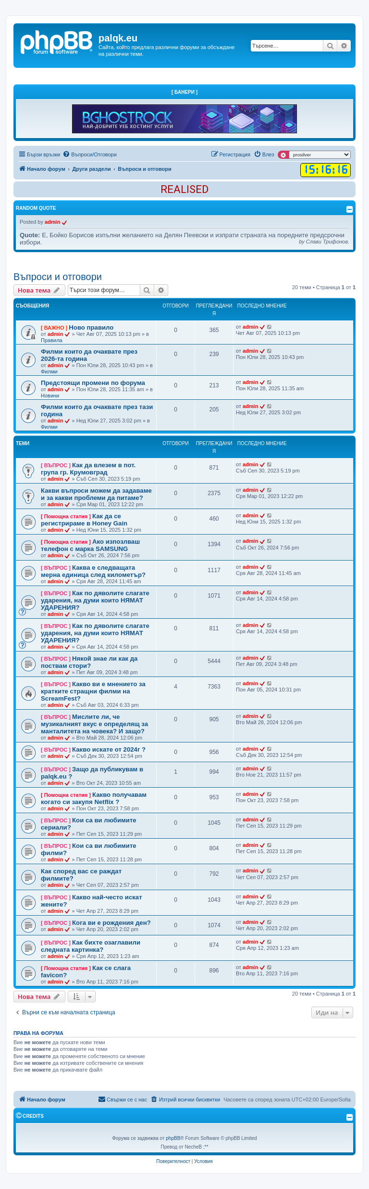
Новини (50, 395)
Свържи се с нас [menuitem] (122, 1099)
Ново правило (91, 327)
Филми (49, 371)
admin (52, 222)
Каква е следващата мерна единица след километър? (93, 571)
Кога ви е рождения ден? (111, 922)
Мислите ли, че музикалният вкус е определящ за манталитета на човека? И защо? (94, 724)
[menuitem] (89, 154)
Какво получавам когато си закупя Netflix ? (94, 798)
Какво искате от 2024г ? (109, 749)
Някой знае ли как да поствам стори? (89, 662)
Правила (51, 340)
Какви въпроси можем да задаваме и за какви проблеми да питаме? (96, 494)
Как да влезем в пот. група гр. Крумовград (88, 468)
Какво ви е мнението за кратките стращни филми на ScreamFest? (93, 691)
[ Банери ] (184, 92)
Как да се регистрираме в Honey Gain (84, 519)
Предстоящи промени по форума (93, 382)
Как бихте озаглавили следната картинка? (90, 946)
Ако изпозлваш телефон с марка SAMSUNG (90, 545)
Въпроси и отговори (57, 276)
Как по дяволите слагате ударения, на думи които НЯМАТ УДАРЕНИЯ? (95, 600)
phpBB (173, 1138)
